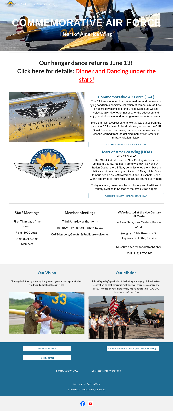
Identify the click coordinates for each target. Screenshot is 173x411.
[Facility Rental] (47, 357)
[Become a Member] (47, 348)
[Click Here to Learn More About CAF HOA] (126, 195)
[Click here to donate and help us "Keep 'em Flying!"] (133, 348)
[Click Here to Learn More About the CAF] (126, 144)
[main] (86, 25)
